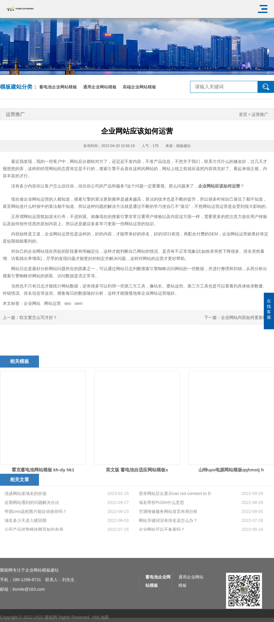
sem (78, 303)
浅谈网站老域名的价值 (25, 517)
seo (67, 303)
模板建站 (183, 146)
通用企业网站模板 (100, 86)
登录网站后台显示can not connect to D (175, 517)
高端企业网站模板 (139, 86)
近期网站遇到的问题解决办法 (31, 526)
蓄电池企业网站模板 (58, 86)
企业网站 (32, 303)
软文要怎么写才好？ (38, 317)
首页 (243, 114)
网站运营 (52, 303)
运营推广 (260, 114)
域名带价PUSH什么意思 (161, 526)
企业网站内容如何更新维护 (246, 317)
